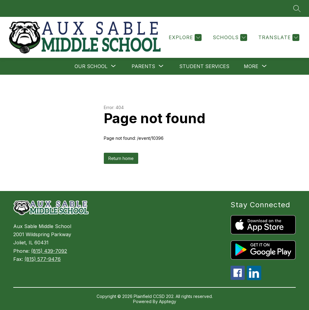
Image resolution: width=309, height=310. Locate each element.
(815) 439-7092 (49, 251)
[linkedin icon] (254, 278)
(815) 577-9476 (42, 259)
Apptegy (167, 301)
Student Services (204, 66)
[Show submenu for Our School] (91, 66)
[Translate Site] (278, 37)
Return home (121, 158)
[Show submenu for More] (251, 66)
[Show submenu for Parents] (143, 66)
